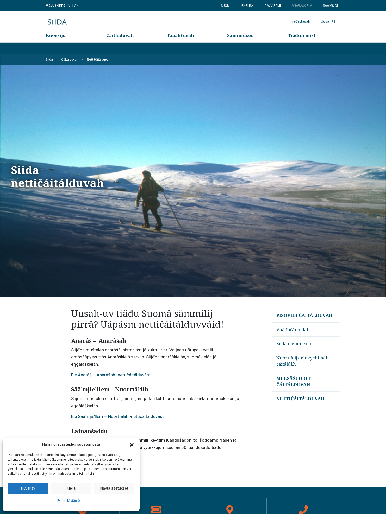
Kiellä (71, 488)
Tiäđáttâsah (300, 27)
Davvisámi (273, 6)
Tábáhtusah (180, 47)
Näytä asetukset (114, 488)
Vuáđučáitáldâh (293, 329)
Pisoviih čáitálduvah (304, 315)
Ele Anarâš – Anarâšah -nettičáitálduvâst (111, 374)
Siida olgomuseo (293, 343)
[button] (131, 444)
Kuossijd (56, 47)
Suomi (226, 6)
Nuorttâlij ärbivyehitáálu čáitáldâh (303, 361)
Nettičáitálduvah (300, 399)
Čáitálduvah (120, 47)
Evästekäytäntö (68, 501)
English (247, 6)
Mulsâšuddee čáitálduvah (293, 381)
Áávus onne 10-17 (61, 5)
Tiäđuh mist (302, 47)
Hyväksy (28, 488)
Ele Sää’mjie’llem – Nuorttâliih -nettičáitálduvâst (117, 416)
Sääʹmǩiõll (331, 6)
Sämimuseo (240, 47)
